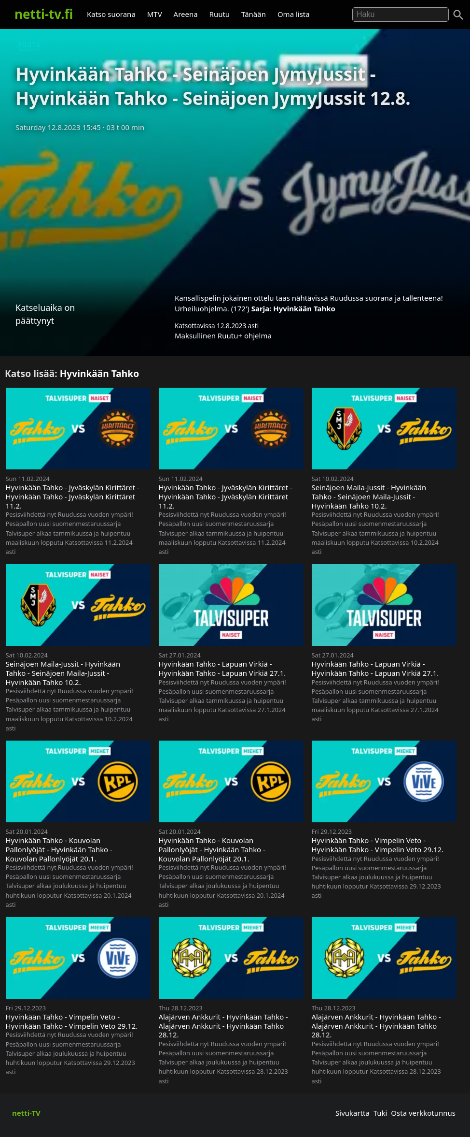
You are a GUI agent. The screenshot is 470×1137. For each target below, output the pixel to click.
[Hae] (400, 14)
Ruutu (219, 14)
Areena (186, 14)
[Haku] (458, 15)
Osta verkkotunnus (423, 1113)
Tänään (253, 14)
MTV (154, 14)
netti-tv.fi (43, 14)
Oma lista (293, 14)
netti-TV (26, 1113)
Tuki (380, 1113)
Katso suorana (111, 14)
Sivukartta (352, 1113)
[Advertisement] (235, 209)
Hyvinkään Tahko (304, 308)
